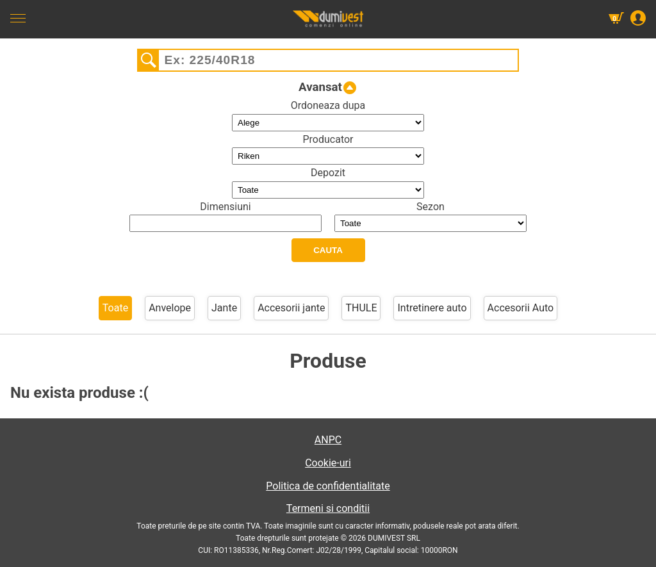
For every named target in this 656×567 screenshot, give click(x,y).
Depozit (328, 173)
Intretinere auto (431, 308)
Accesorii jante (291, 308)
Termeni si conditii (328, 508)
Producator (327, 139)
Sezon (430, 207)
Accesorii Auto (521, 308)
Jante (224, 308)
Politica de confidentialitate (328, 486)
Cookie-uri (328, 463)
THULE (361, 308)
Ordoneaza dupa (328, 105)
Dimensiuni (225, 207)
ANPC (328, 440)
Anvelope (170, 308)
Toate (115, 308)
